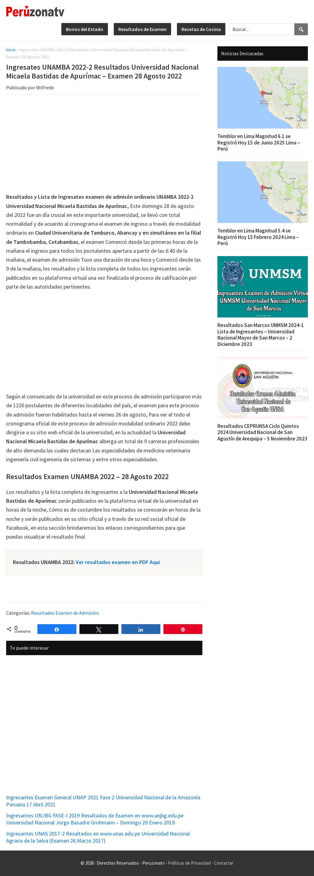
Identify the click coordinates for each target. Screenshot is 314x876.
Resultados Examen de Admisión (65, 613)
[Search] (301, 29)
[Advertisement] (104, 144)
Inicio (11, 49)
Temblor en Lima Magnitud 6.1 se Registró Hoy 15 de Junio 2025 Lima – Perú (258, 142)
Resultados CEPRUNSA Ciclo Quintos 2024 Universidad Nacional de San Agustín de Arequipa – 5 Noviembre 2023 (262, 432)
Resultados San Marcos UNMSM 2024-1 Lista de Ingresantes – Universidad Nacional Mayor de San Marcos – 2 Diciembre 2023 (260, 334)
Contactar (223, 863)
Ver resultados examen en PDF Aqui (118, 562)
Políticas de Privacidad (189, 863)
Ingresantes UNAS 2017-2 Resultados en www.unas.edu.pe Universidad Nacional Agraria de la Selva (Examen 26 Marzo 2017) (98, 837)
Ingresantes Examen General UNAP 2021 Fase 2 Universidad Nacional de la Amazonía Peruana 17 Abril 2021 (103, 801)
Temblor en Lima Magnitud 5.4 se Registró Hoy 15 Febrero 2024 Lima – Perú (258, 237)
